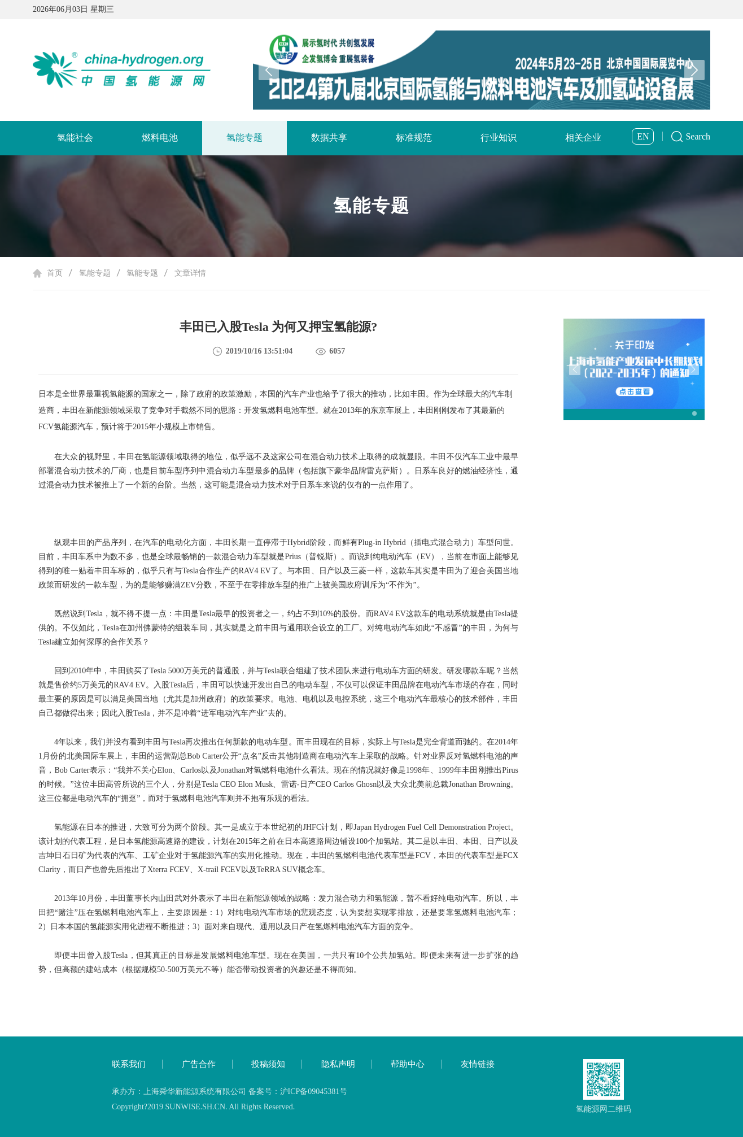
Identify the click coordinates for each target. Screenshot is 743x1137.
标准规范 (414, 137)
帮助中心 (408, 1064)
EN (643, 136)
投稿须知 (268, 1064)
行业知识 (498, 137)
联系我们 (129, 1064)
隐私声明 (338, 1064)
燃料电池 (160, 137)
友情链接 (478, 1064)
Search (697, 136)
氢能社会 (75, 137)
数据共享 (329, 137)
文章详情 (190, 273)
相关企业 (583, 137)
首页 (55, 273)
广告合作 (199, 1064)
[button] (694, 70)
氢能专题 (244, 137)
